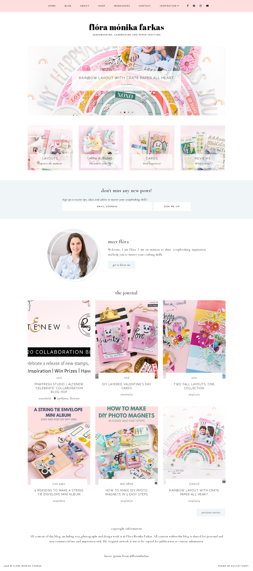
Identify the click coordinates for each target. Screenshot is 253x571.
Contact (145, 6)
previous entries (211, 512)
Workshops (122, 6)
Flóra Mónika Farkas (27, 566)
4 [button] (132, 112)
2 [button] (124, 112)
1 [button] (121, 112)
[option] (126, 80)
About (84, 6)
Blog (68, 6)
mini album (126, 483)
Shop (101, 6)
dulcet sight (239, 566)
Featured (194, 483)
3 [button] (128, 112)
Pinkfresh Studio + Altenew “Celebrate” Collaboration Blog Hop (59, 388)
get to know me (121, 265)
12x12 (59, 377)
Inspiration (168, 6)
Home (52, 6)
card (126, 377)
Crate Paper (59, 483)
